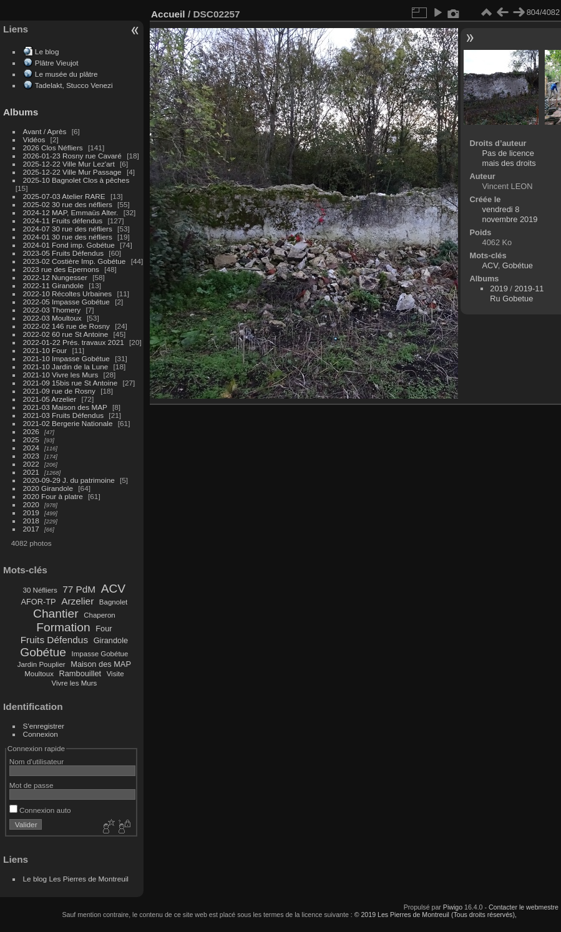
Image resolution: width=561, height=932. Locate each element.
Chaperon (99, 615)
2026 (31, 431)
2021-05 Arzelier (50, 399)
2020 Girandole (48, 488)
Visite (115, 673)
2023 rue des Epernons (61, 269)
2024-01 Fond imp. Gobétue (69, 245)
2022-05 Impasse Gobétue (66, 302)
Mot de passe (31, 785)
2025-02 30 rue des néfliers (67, 204)
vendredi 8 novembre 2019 (510, 214)
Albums (20, 112)
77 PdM (78, 589)
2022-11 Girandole (53, 285)
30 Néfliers (40, 590)
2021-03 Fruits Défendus (63, 415)
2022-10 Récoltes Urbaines (67, 293)
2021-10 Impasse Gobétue (66, 358)
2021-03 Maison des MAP (65, 407)
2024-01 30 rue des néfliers (69, 237)
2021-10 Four (45, 350)
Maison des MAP (101, 664)
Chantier (56, 613)
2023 (31, 456)
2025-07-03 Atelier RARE (64, 196)
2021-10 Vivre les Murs (61, 375)
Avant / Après (45, 131)
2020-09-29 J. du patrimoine (69, 480)
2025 (31, 439)
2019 (31, 512)
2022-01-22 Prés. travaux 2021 (73, 342)
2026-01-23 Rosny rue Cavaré (72, 156)
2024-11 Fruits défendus (63, 220)
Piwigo (452, 907)
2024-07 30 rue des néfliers (67, 229)
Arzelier (77, 601)
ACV (113, 588)
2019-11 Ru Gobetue (517, 293)
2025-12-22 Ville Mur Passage (72, 172)
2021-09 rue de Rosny (59, 391)
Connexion (40, 734)
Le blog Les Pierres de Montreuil (76, 879)
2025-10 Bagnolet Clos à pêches (76, 180)
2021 (31, 472)
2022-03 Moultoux (52, 318)
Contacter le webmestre (524, 907)
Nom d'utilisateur (36, 761)
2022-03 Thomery (52, 310)
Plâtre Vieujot (57, 63)
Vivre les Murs (74, 683)
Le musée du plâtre (66, 74)
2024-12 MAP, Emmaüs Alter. (71, 212)
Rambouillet (80, 673)
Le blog (47, 51)
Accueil (168, 14)
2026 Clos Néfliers (53, 147)
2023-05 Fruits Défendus (63, 253)
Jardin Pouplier (41, 664)
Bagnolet (113, 602)
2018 (31, 521)
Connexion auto (40, 810)
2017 (31, 529)
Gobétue (43, 652)
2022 (31, 464)
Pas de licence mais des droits (509, 158)
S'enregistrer (43, 726)
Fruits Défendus (54, 639)
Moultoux (39, 673)
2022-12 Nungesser (55, 277)
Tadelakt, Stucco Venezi (74, 85)
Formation (63, 627)
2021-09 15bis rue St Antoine (70, 383)
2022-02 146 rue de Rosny (66, 326)
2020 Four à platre (53, 496)
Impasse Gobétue (100, 654)
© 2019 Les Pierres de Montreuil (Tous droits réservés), (435, 914)
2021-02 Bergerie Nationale (68, 423)
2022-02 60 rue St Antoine (66, 334)
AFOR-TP (38, 601)
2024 (31, 448)
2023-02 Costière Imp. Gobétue (74, 261)
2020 (31, 504)
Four (103, 628)
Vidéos (34, 139)
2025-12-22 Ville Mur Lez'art (69, 164)
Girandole (111, 640)
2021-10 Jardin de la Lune (66, 366)
